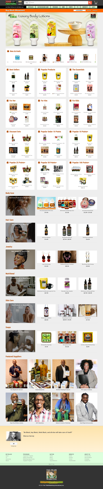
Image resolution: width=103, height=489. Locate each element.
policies (89, 10)
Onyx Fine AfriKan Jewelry (16, 423)
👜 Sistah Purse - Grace (58, 62)
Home (70, 456)
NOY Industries (40, 423)
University (85, 7)
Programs (55, 7)
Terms (70, 459)
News (63, 7)
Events (71, 7)
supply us (95, 10)
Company (87, 459)
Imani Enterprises (39, 389)
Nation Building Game (43, 7)
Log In (20, 1)
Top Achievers (53, 460)
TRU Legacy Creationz (86, 389)
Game (51, 456)
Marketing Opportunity (28, 459)
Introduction (88, 456)
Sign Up (20, 4)
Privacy (71, 457)
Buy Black (30, 7)
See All (20, 226)
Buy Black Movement (15, 10)
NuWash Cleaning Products (63, 389)
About (93, 7)
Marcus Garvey (28, 436)
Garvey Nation (88, 457)
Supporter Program (28, 456)
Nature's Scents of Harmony (63, 423)
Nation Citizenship (27, 457)
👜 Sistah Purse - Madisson (72, 62)
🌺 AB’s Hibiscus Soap (85, 62)
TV (77, 7)
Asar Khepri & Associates (86, 423)
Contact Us (87, 460)
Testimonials (72, 460)
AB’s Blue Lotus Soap (31, 62)
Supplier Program (27, 460)
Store (7, 456)
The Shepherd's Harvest (16, 389)
